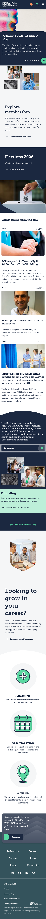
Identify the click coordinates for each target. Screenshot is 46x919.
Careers (13, 858)
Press (33, 858)
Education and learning (15, 507)
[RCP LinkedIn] (26, 873)
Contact (33, 851)
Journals (12, 837)
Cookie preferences (11, 904)
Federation (13, 851)
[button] (23, 448)
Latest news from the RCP (20, 220)
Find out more (35, 61)
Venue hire (33, 865)
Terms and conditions (12, 899)
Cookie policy (9, 894)
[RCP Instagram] (12, 873)
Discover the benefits (18, 137)
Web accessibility (10, 884)
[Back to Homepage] (11, 4)
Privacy (6, 889)
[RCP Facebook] (19, 873)
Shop (13, 865)
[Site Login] (31, 4)
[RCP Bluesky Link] (33, 873)
